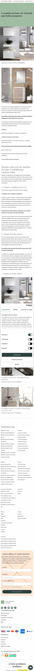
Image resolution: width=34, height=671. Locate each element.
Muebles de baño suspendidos (8, 452)
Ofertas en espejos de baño (8, 481)
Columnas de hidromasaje (24, 468)
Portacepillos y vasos (6, 495)
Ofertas (20, 514)
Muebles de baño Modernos (7, 432)
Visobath (3, 129)
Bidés (19, 493)
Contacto (3, 620)
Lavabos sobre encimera (24, 435)
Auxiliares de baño (5, 457)
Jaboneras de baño (5, 502)
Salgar (2, 514)
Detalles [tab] (15, 309)
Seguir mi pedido (5, 646)
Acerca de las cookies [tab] (26, 309)
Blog (2, 622)
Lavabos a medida (22, 441)
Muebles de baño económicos (8, 454)
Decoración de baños (19, 1)
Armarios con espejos (6, 468)
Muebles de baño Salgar (7, 446)
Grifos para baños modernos (25, 477)
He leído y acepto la (12, 586)
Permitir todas (17, 354)
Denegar (17, 364)
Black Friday (20, 516)
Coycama (3, 520)
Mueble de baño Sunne (12, 234)
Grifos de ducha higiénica (24, 475)
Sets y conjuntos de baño (7, 493)
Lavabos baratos (22, 437)
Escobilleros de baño (6, 500)
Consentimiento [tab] (6, 309)
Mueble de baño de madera (7, 443)
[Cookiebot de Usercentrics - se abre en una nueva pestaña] (26, 305)
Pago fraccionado (22, 518)
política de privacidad (16, 586)
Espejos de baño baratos (7, 477)
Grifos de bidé (21, 479)
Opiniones (4, 615)
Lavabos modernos (22, 432)
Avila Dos (3, 525)
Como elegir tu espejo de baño (8, 538)
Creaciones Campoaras (6, 522)
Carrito (3, 642)
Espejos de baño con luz (7, 484)
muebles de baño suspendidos (10, 137)
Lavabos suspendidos (23, 448)
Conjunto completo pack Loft (14, 187)
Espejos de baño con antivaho (8, 475)
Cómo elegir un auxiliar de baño (8, 541)
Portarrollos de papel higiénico (8, 498)
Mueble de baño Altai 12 (12, 273)
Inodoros (20, 491)
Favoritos (3, 644)
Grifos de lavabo (22, 466)
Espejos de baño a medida (7, 479)
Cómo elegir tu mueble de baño (8, 543)
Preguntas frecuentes (7, 617)
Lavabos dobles (21, 450)
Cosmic (3, 529)
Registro (3, 639)
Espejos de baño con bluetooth (8, 466)
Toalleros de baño (5, 491)
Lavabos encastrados (23, 446)
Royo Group (4, 527)
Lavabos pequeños (22, 439)
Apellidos (5, 574)
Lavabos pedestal (22, 443)
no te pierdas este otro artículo (10, 159)
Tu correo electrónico (8, 581)
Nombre (4, 567)
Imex (2, 518)
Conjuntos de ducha (22, 473)
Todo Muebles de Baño (6, 1)
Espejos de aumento (6, 464)
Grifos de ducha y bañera (24, 470)
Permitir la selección (17, 359)
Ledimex (3, 531)
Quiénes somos (5, 613)
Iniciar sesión (4, 637)
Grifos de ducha (21, 464)
